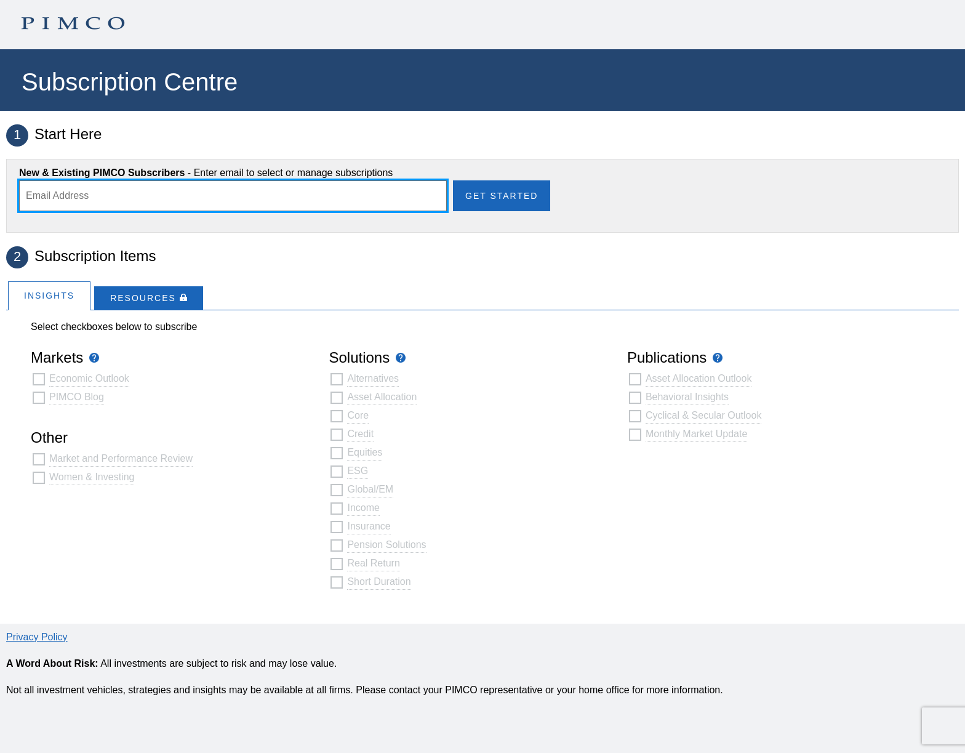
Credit (360, 434)
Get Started (501, 196)
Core (358, 415)
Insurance (368, 526)
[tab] (49, 295)
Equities (364, 452)
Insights (49, 295)
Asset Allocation (382, 397)
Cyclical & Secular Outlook (704, 415)
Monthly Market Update (696, 434)
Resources (148, 298)
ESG (357, 470)
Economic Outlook (89, 378)
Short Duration (378, 581)
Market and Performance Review (121, 458)
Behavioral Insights (687, 397)
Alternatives (373, 378)
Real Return (373, 563)
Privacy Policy (37, 637)
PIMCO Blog (76, 397)
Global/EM (370, 489)
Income (363, 507)
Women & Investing (91, 477)
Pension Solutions (386, 544)
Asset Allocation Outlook (699, 378)
